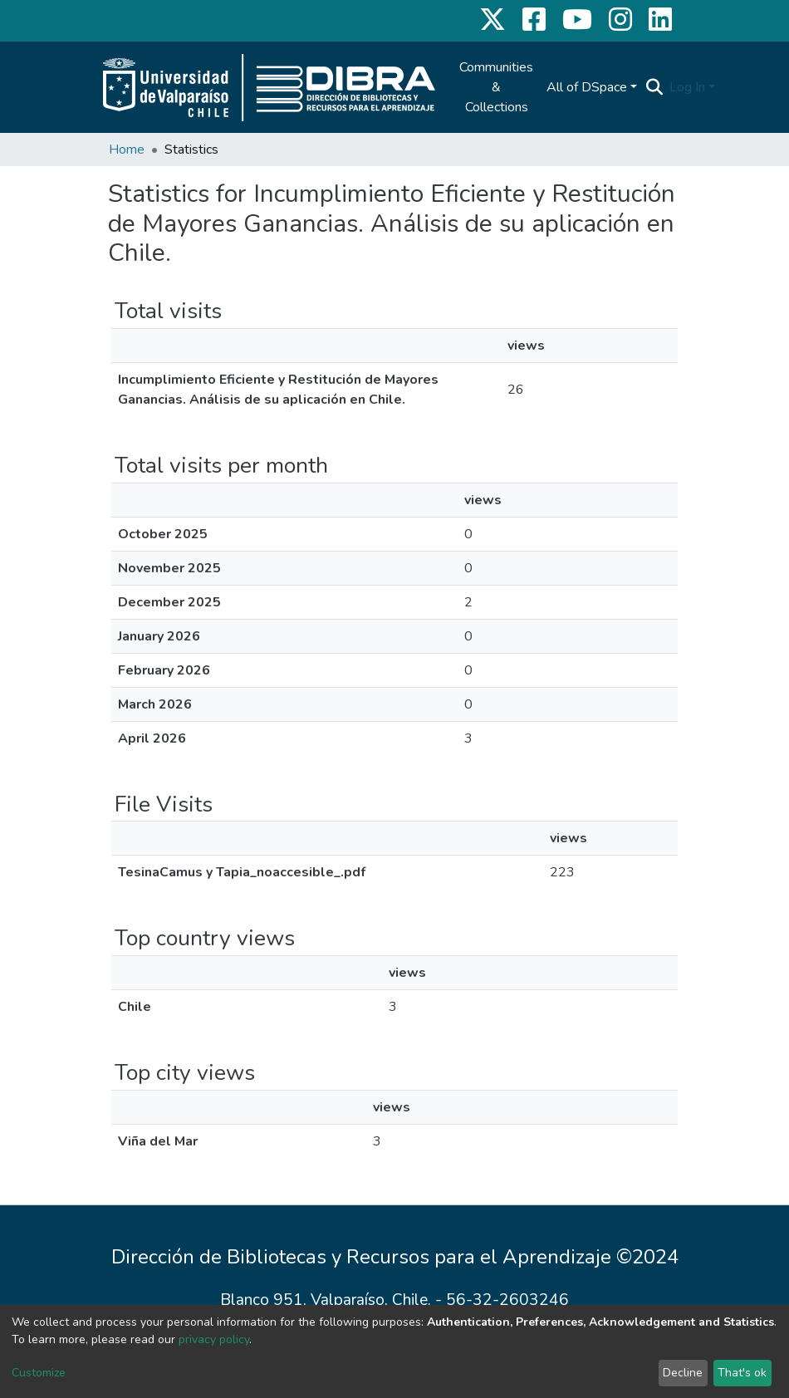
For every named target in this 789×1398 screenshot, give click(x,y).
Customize (39, 1373)
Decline (683, 1373)
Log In (687, 87)
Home (127, 149)
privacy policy (214, 1339)
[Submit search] (654, 87)
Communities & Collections (496, 87)
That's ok (742, 1373)
